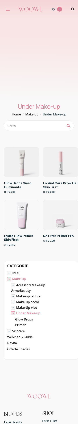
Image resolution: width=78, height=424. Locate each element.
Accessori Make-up (30, 285)
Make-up (32, 114)
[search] (68, 126)
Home (16, 114)
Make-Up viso (26, 307)
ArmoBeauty (21, 290)
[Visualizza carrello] (57, 9)
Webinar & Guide (20, 337)
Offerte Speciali (18, 349)
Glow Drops (24, 319)
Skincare (18, 331)
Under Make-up (28, 313)
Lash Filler (49, 421)
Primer (20, 325)
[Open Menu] (8, 9)
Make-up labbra (28, 296)
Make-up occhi (27, 302)
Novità (12, 343)
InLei (16, 273)
